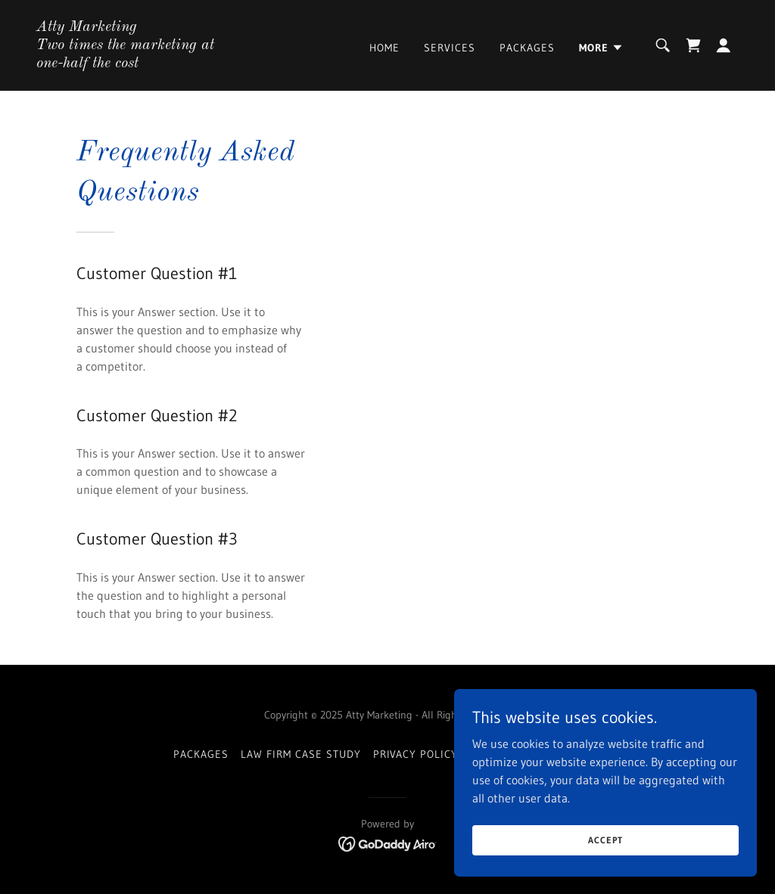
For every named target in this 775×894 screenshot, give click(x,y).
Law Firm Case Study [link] (301, 754)
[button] (601, 48)
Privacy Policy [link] (416, 754)
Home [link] (384, 47)
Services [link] (449, 47)
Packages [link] (527, 47)
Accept (605, 840)
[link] (134, 62)
